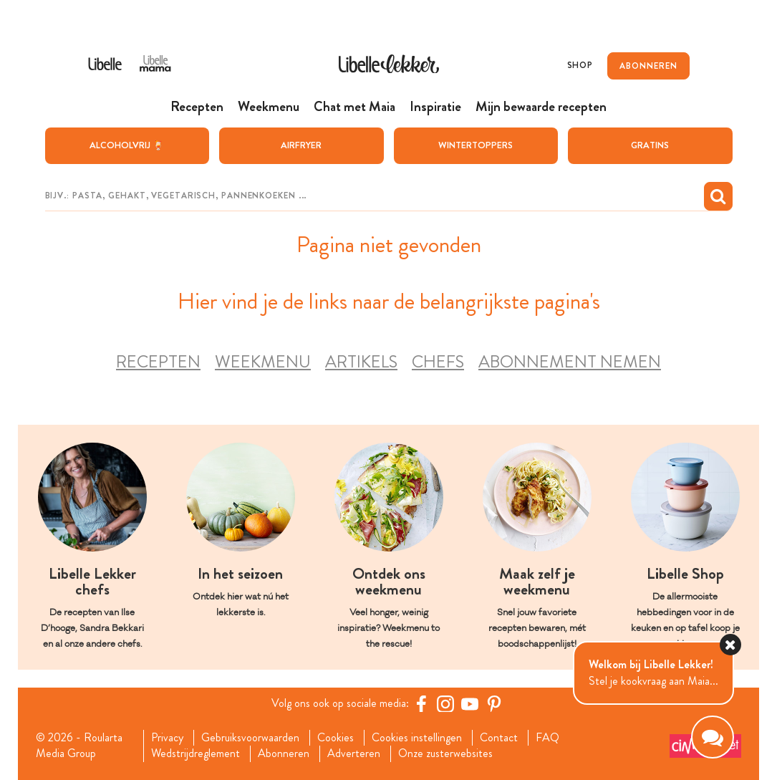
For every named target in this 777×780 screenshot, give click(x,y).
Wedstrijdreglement (195, 753)
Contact (499, 738)
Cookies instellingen (417, 738)
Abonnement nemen (569, 362)
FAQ (547, 738)
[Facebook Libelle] (421, 703)
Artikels (361, 362)
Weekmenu (263, 362)
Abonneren (283, 753)
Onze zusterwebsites (445, 753)
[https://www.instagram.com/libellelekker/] (445, 703)
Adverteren (353, 753)
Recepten (158, 362)
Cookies (335, 738)
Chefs (438, 362)
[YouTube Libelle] (469, 703)
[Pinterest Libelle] (494, 703)
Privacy (167, 738)
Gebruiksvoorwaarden (250, 738)
